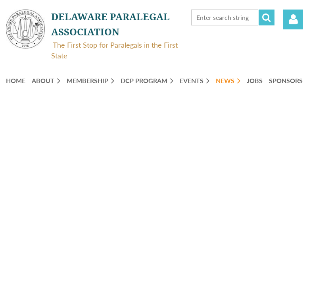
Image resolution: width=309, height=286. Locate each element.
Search (266, 17)
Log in (293, 19)
